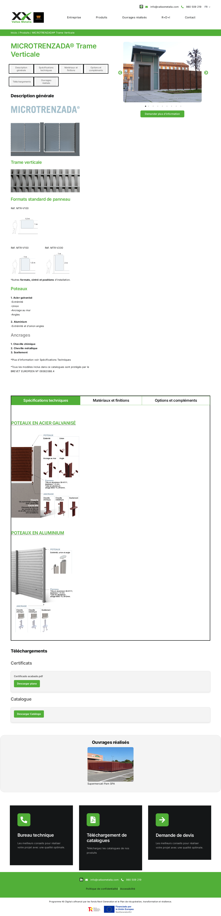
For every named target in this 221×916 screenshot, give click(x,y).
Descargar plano (27, 683)
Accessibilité (127, 888)
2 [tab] (150, 106)
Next (205, 72)
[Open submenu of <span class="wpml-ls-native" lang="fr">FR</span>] (208, 7)
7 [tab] (173, 106)
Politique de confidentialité (102, 888)
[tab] (45, 400)
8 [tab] (177, 106)
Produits (24, 32)
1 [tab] (145, 106)
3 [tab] (154, 106)
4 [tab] (159, 106)
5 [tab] (163, 106)
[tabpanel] (162, 72)
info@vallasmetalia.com (164, 6)
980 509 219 (194, 6)
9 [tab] (182, 106)
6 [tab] (168, 106)
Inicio (14, 32)
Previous (119, 72)
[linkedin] (141, 6)
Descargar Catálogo (29, 714)
